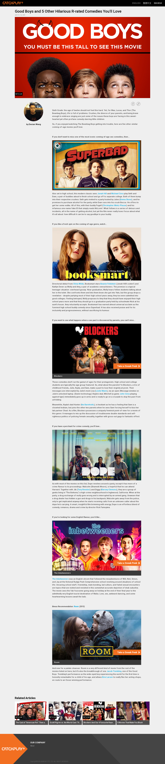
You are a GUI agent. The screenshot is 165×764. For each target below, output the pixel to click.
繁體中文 (147, 3)
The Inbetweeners (60, 579)
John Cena (125, 394)
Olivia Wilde (78, 284)
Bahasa (158, 3)
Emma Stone (125, 199)
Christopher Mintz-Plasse (114, 205)
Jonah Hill (102, 193)
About (32, 746)
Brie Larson (107, 677)
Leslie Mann (101, 391)
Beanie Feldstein (108, 284)
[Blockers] (96, 351)
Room (76, 606)
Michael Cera (117, 193)
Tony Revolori (84, 489)
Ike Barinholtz (87, 404)
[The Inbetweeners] (96, 548)
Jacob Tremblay (114, 671)
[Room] (96, 637)
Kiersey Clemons (109, 489)
